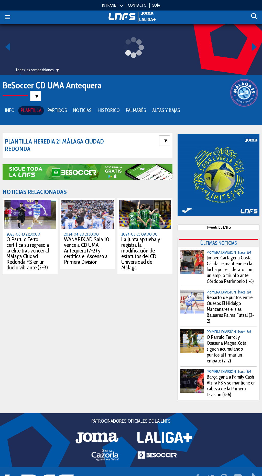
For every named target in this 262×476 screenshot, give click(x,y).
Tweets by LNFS (218, 226)
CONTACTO (137, 5)
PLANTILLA (31, 110)
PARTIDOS (57, 110)
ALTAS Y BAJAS (166, 110)
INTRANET (110, 5)
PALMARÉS (136, 110)
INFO (10, 110)
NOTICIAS (82, 110)
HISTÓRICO (109, 110)
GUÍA (156, 5)
